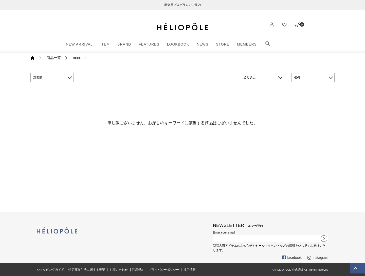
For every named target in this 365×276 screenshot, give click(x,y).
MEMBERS (247, 44)
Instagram (317, 257)
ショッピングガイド (50, 269)
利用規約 (138, 269)
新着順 (37, 77)
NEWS (202, 44)
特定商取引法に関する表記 (86, 269)
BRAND (124, 44)
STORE (222, 44)
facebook (292, 258)
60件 (297, 77)
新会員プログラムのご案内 (182, 5)
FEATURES (149, 44)
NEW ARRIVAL (79, 44)
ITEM (105, 44)
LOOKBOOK (178, 44)
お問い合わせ (119, 269)
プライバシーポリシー (164, 269)
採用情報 (190, 269)
